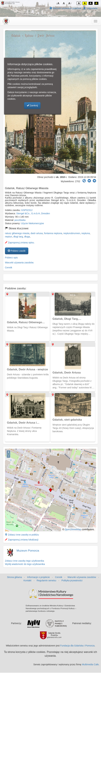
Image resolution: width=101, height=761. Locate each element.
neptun (8, 236)
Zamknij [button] (32, 105)
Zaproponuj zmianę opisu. (20, 242)
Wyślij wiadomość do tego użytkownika (25, 564)
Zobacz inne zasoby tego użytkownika (24, 560)
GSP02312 (27, 210)
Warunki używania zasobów (65, 8)
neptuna (85, 233)
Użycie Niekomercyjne (32, 223)
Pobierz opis (11, 257)
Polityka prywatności (71, 580)
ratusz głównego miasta (17, 233)
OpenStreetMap (73, 529)
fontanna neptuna (53, 233)
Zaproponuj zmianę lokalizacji (21, 539)
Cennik (8, 267)
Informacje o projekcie (38, 577)
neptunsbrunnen (71, 233)
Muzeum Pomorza (28, 550)
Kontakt (27, 580)
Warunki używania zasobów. (19, 262)
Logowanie (90, 8)
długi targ (18, 236)
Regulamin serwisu (46, 580)
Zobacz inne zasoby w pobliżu (22, 534)
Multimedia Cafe (90, 664)
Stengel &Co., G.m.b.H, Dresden (33, 213)
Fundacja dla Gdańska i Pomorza (77, 645)
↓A (57, 3)
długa (27, 236)
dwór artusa (37, 233)
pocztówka (20, 220)
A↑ (70, 3)
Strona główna (14, 577)
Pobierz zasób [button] (16, 250)
